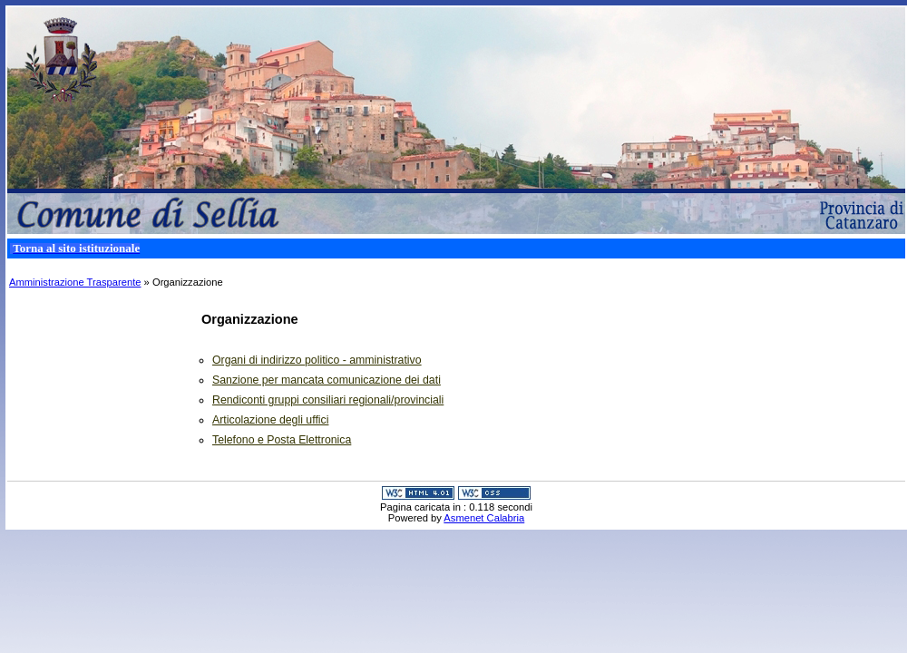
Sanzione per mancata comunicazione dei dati (326, 380)
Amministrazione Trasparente (75, 282)
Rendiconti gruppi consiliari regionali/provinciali (328, 400)
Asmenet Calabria (484, 517)
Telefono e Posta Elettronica (281, 440)
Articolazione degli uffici (270, 420)
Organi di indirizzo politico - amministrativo (317, 360)
